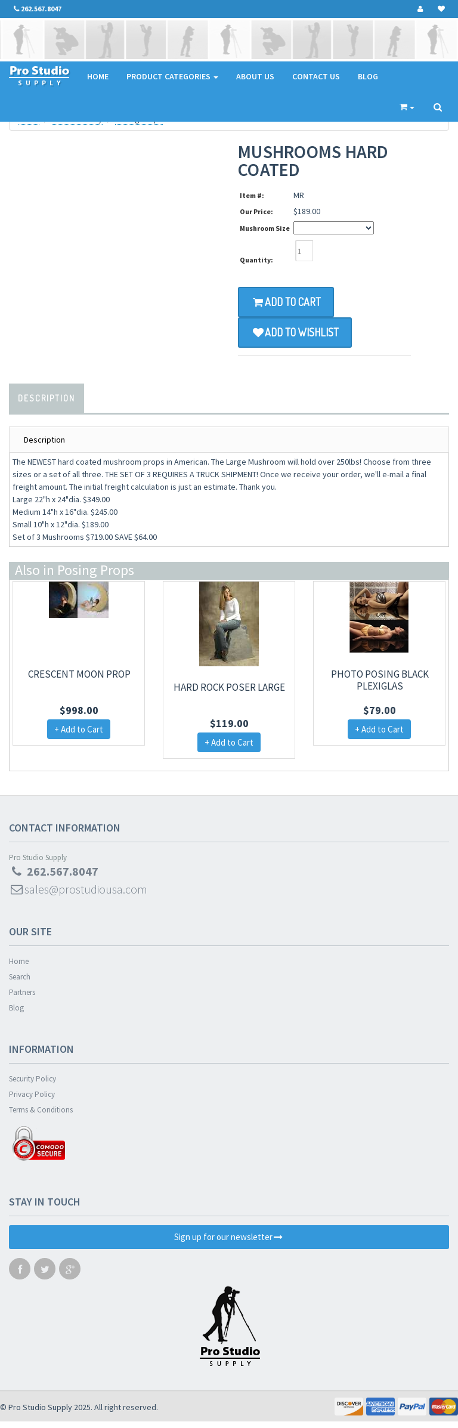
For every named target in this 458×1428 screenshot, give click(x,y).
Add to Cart (286, 301)
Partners (22, 992)
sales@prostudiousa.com (78, 889)
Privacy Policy (32, 1094)
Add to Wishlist (295, 332)
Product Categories (172, 76)
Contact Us (316, 76)
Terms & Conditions (41, 1110)
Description (46, 398)
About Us (255, 76)
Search (19, 977)
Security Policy (32, 1079)
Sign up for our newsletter (229, 1236)
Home (98, 76)
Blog (368, 76)
